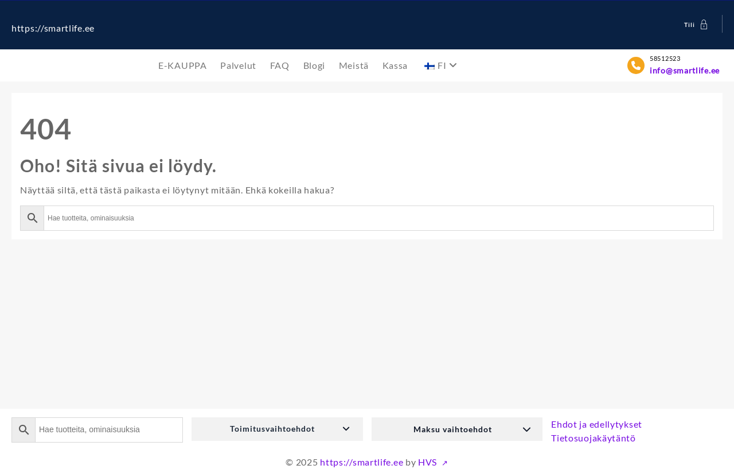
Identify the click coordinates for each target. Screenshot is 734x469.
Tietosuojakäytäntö (593, 437)
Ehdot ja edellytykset (596, 423)
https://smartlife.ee (53, 27)
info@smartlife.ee (685, 70)
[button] (277, 429)
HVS (428, 461)
